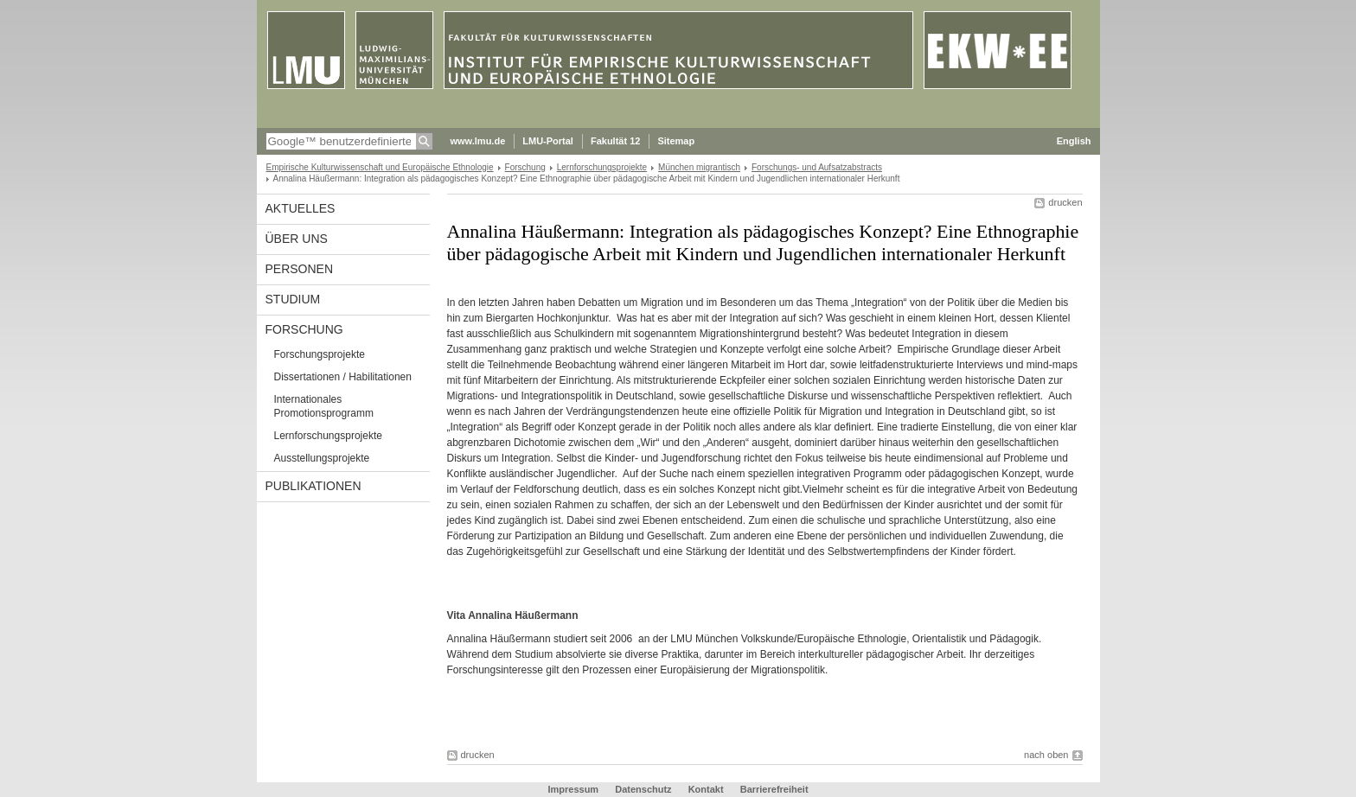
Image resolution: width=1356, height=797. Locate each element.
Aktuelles (300, 208)
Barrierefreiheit (774, 789)
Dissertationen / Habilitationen (343, 377)
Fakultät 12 (615, 141)
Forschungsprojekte (319, 354)
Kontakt (706, 789)
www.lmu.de (478, 141)
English (1074, 141)
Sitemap (675, 141)
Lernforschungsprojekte (602, 167)
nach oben (1046, 754)
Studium (293, 299)
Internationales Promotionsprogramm (324, 406)
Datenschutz (643, 789)
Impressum (572, 789)
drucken (1065, 202)
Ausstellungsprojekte (322, 458)
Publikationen (313, 486)
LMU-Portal (547, 141)
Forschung (525, 167)
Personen (299, 269)
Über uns (296, 238)
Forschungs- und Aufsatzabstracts (817, 167)
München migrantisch (699, 167)
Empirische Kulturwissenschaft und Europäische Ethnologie (380, 167)
